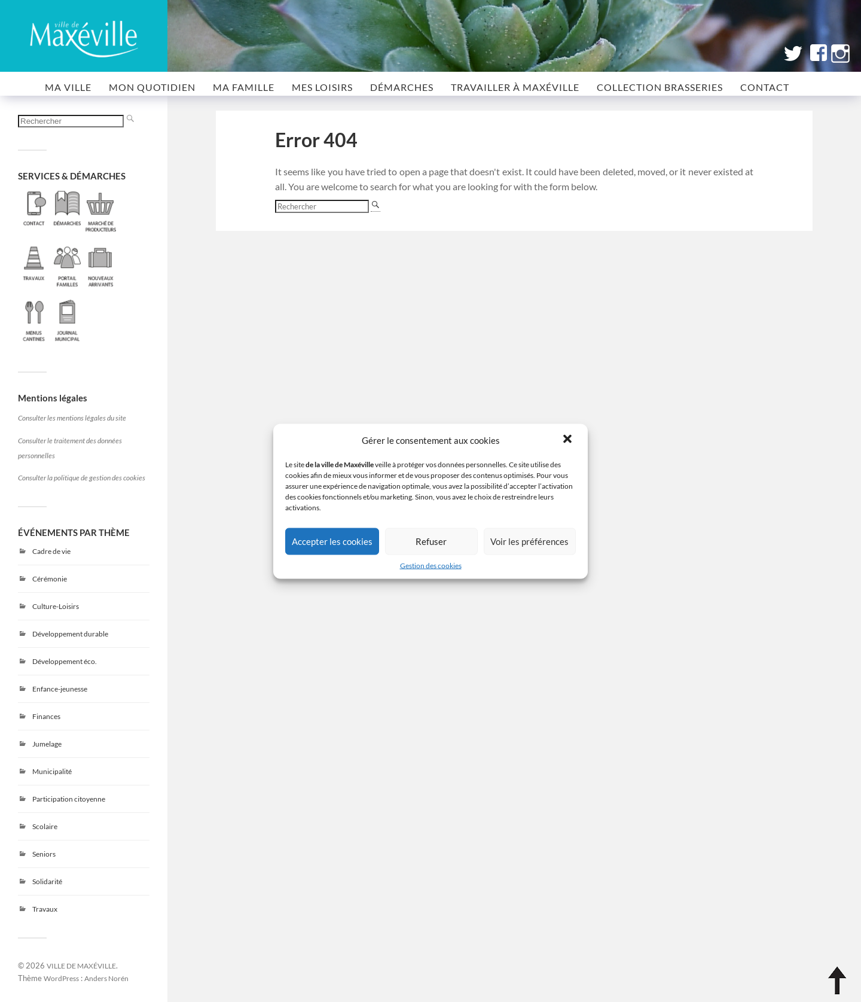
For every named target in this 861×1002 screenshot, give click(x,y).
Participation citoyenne (68, 798)
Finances (46, 716)
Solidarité (47, 881)
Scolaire (44, 826)
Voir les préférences (529, 541)
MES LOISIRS (322, 87)
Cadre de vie (51, 551)
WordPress (61, 978)
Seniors (44, 853)
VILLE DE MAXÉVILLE (81, 965)
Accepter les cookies (332, 541)
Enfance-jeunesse (59, 688)
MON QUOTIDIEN (152, 87)
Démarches (401, 87)
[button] (568, 440)
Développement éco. (64, 661)
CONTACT (764, 87)
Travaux (44, 908)
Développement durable (70, 633)
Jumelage (47, 743)
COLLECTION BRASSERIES (660, 87)
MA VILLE (68, 87)
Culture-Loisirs (55, 606)
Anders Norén (106, 978)
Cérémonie (49, 578)
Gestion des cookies (431, 565)
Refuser (431, 541)
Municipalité (52, 771)
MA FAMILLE (243, 87)
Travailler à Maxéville (515, 87)
